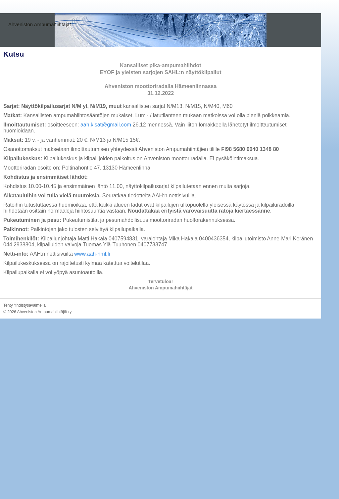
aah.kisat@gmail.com (105, 124)
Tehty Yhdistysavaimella (24, 305)
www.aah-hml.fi (92, 254)
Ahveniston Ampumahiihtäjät (39, 24)
